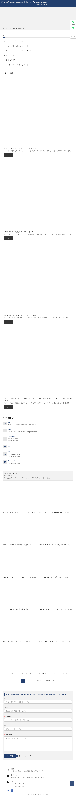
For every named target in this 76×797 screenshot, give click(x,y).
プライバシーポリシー (27, 756)
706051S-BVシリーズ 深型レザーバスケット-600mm (20, 315)
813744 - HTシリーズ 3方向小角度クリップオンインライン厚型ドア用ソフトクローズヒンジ (56, 513)
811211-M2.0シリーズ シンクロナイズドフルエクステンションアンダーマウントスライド (56, 545)
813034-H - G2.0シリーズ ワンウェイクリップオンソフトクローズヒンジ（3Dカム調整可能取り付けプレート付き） (56, 673)
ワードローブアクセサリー (15, 41)
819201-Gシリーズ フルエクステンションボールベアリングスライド (56, 641)
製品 (14, 28)
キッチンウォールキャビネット (17, 65)
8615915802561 (13, 439)
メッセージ (9, 734)
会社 (6, 725)
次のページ (40, 681)
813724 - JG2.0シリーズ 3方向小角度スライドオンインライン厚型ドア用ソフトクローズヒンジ (20, 545)
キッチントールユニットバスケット (19, 51)
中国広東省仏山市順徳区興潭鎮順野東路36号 (22, 424)
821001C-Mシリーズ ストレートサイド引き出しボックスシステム (20, 513)
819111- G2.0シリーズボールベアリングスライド (19, 673)
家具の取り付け (22, 28)
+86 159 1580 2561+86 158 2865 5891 (41, 3)
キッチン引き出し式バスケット (17, 46)
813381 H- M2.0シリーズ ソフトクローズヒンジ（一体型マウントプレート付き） (56, 609)
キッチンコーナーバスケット (16, 55)
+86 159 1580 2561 (14, 463)
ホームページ (7, 28)
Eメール (7, 716)
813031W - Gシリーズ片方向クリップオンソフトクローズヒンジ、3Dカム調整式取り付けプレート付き (20, 641)
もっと (8, 155)
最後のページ (50, 681)
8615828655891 (13, 441)
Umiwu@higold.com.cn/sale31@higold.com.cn (17, 2)
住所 (12, 769)
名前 (6, 698)
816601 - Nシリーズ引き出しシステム (56, 577)
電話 (6, 707)
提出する (10, 756)
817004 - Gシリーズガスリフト (20, 609)
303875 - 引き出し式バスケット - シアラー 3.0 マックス (21, 148)
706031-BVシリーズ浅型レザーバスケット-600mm (19, 232)
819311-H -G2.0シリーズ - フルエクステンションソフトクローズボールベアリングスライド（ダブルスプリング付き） (38, 399)
